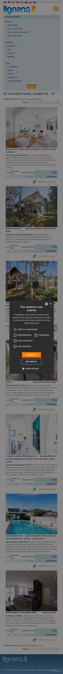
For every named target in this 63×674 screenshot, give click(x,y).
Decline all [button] (31, 361)
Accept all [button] (31, 355)
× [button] (50, 304)
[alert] (31, 337)
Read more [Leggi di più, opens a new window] (34, 323)
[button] (31, 368)
